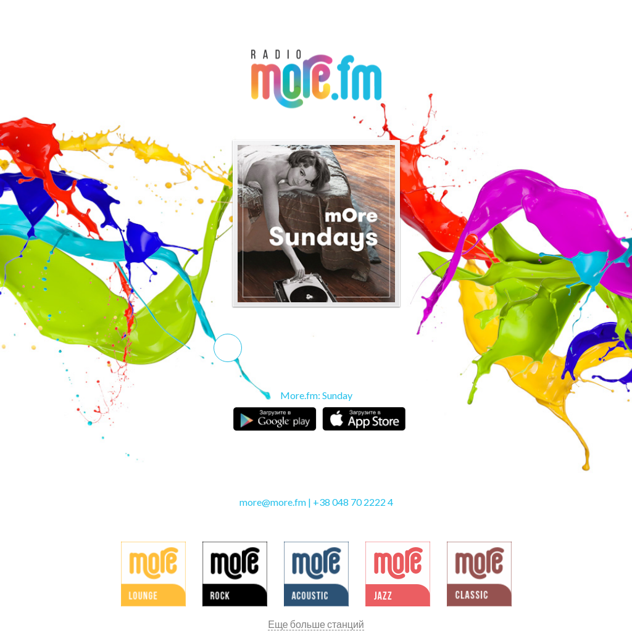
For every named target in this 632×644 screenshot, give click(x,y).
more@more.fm (272, 502)
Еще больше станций (316, 624)
